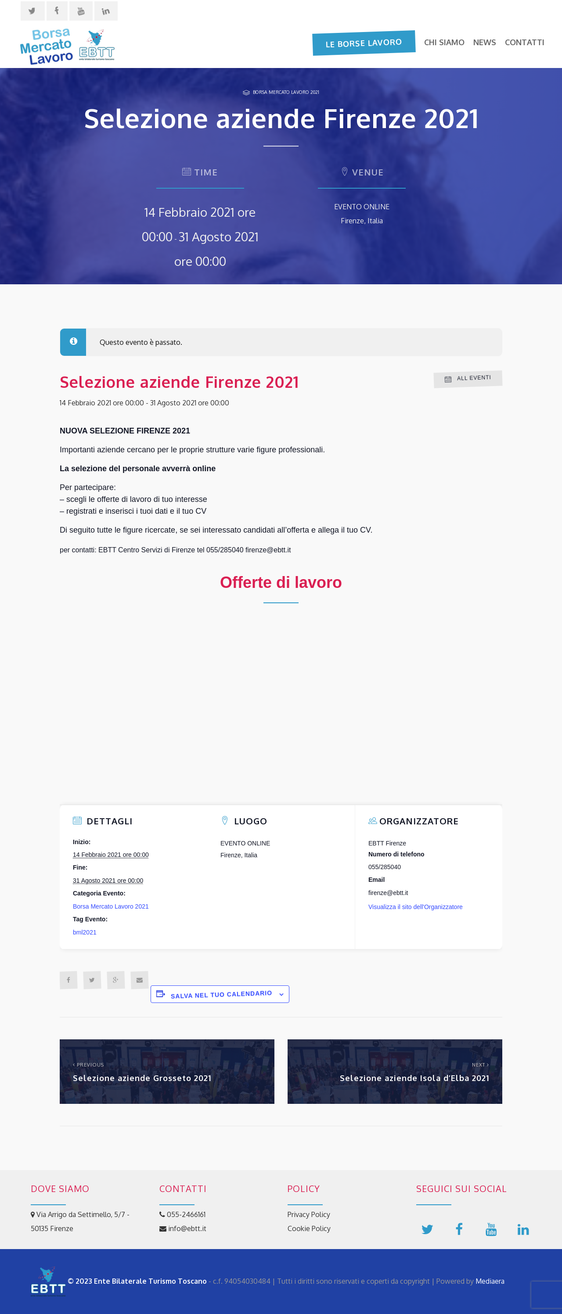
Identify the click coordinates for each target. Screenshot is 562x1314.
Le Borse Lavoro (364, 42)
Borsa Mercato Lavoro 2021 (286, 92)
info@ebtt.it (182, 1228)
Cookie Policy (309, 1228)
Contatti (524, 42)
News (484, 42)
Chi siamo (444, 42)
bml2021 (85, 932)
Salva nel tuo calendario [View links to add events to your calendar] (222, 994)
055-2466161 (182, 1214)
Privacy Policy (309, 1214)
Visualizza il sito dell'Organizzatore (415, 906)
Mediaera (490, 1281)
